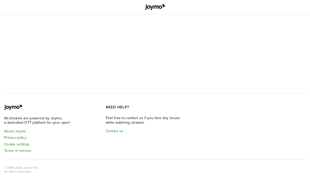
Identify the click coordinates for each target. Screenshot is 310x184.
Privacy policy (15, 137)
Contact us (114, 131)
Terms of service (17, 150)
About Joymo (15, 131)
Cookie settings (17, 144)
